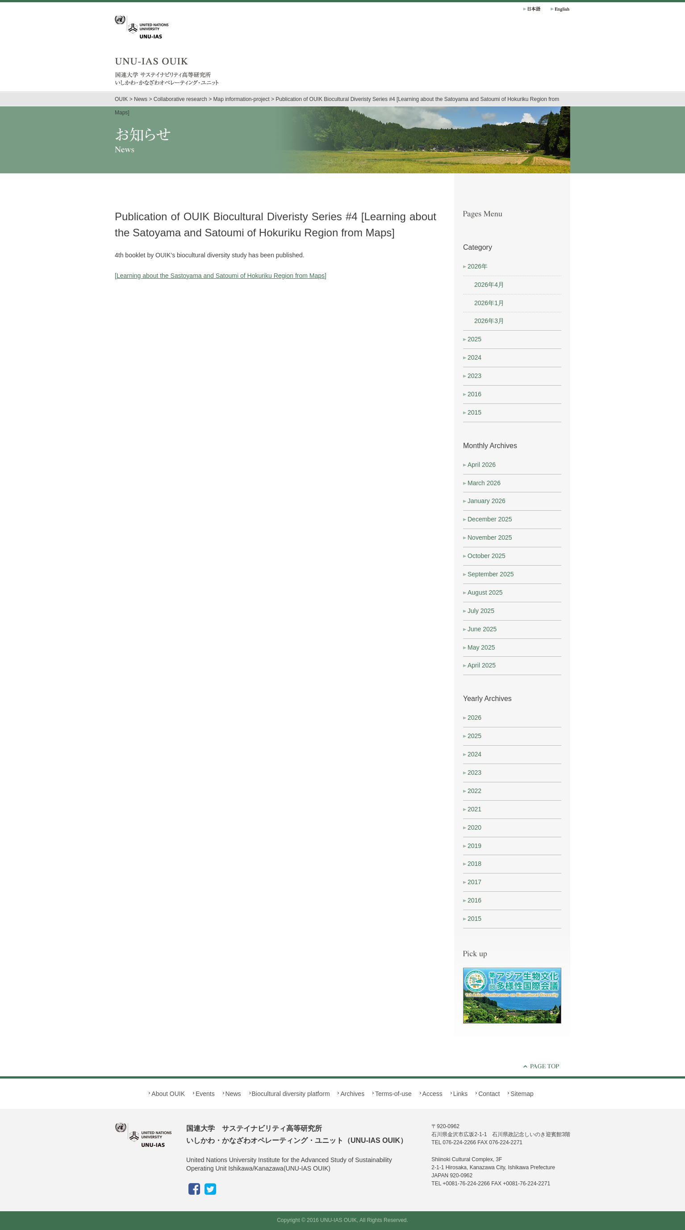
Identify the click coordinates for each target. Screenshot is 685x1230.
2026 (474, 717)
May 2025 (481, 647)
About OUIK (440, 58)
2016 (474, 394)
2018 (474, 863)
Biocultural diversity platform (534, 58)
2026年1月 (489, 302)
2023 (474, 375)
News (503, 58)
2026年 (478, 266)
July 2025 (481, 610)
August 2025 (485, 592)
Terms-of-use (393, 1093)
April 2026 (482, 464)
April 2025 (482, 665)
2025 (474, 339)
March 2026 (484, 483)
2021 (474, 809)
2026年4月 (489, 284)
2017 (474, 882)
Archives (565, 58)
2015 (474, 412)
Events (472, 58)
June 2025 (482, 629)
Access (432, 1093)
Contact (489, 1093)
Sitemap (521, 1093)
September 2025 (491, 574)
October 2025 (486, 555)
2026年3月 (489, 320)
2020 (474, 827)
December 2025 (490, 519)
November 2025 (490, 537)
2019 (474, 845)
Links (460, 1093)
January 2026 (486, 500)
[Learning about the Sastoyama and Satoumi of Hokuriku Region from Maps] (220, 275)
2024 (474, 357)
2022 (474, 790)
